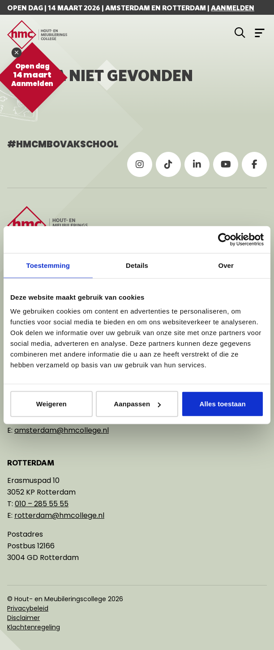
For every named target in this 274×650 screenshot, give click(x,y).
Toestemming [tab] (48, 265)
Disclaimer (23, 617)
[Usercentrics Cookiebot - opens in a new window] (224, 239)
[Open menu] (260, 32)
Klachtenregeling (33, 627)
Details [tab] (137, 265)
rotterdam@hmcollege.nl (59, 515)
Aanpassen (137, 404)
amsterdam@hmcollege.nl (61, 430)
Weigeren (51, 404)
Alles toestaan (223, 404)
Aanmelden (232, 7)
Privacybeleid (27, 608)
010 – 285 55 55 (41, 504)
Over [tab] (226, 265)
